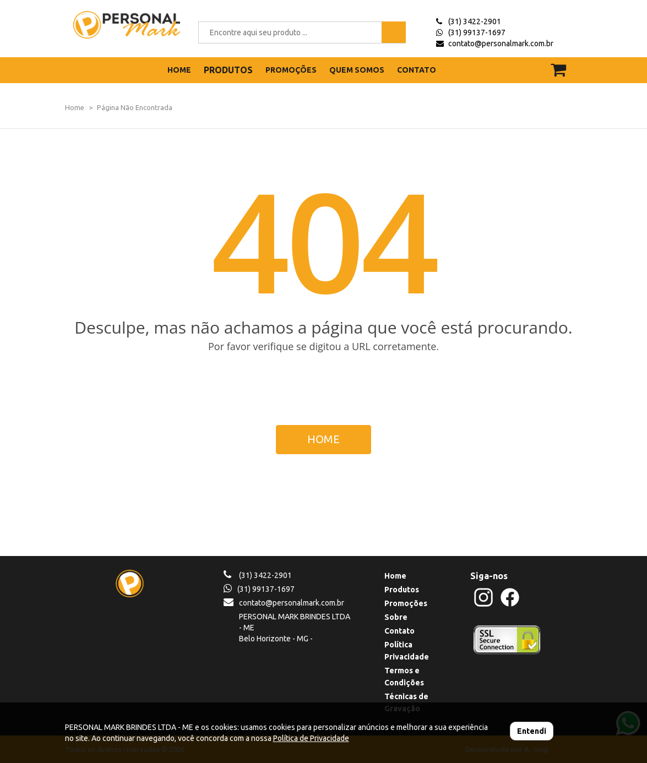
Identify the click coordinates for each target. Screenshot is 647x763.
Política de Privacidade (311, 738)
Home (74, 107)
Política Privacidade (406, 650)
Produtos (401, 589)
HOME (179, 70)
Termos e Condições (404, 676)
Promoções (405, 603)
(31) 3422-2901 (474, 21)
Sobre (395, 617)
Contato (399, 630)
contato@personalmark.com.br (500, 43)
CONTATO (416, 70)
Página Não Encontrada (134, 107)
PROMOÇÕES (291, 70)
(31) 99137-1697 (476, 32)
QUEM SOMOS (356, 70)
